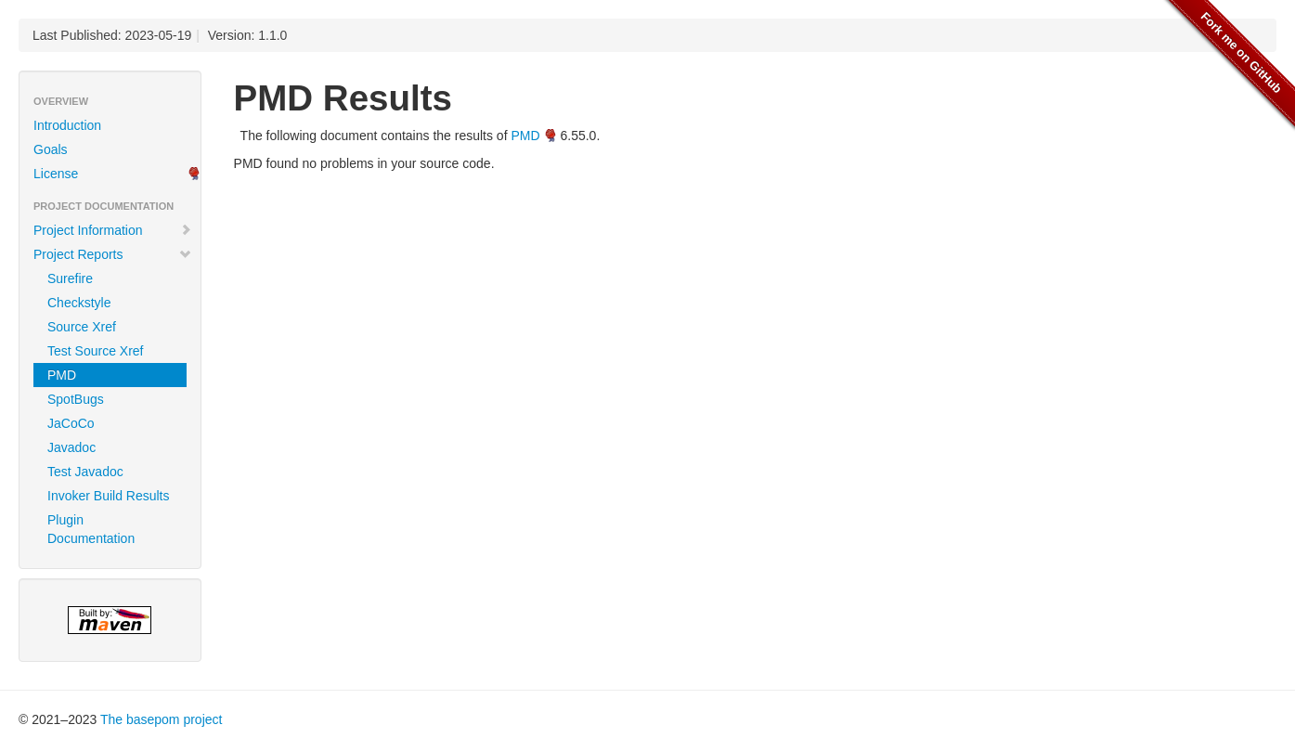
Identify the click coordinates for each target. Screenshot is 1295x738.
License (55, 173)
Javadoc (71, 447)
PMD (61, 375)
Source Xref (81, 326)
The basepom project (161, 719)
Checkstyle (78, 302)
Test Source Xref (95, 350)
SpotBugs (75, 399)
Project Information (112, 230)
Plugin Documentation (91, 529)
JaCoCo (71, 423)
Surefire (70, 278)
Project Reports (112, 254)
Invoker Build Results (108, 495)
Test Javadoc (85, 471)
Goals (50, 149)
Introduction (67, 125)
